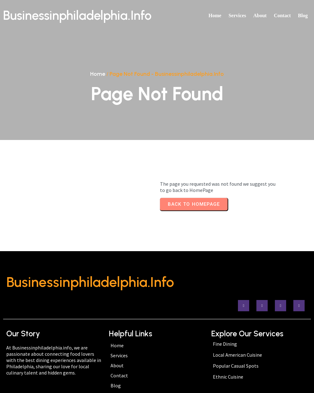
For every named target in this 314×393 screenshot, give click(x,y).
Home (97, 73)
